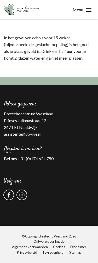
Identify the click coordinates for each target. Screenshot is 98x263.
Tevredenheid (53, 252)
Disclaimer (78, 247)
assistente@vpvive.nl (22, 134)
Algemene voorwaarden (30, 247)
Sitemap (75, 252)
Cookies (59, 247)
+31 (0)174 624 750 (36, 158)
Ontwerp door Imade (49, 241)
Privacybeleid (27, 252)
